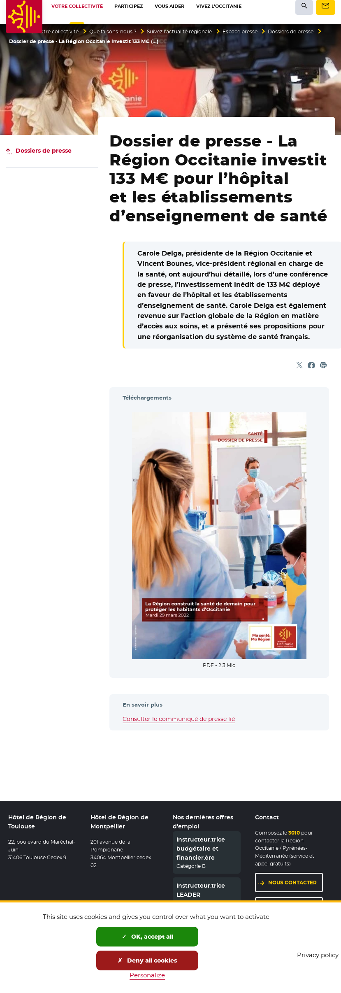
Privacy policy (318, 955)
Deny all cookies (147, 960)
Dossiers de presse (290, 32)
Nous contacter (292, 882)
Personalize (147, 975)
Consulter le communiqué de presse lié (179, 719)
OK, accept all (147, 936)
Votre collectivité (58, 32)
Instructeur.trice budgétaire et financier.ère (200, 849)
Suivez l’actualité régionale (179, 32)
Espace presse (240, 32)
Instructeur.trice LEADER (200, 890)
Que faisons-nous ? (113, 32)
